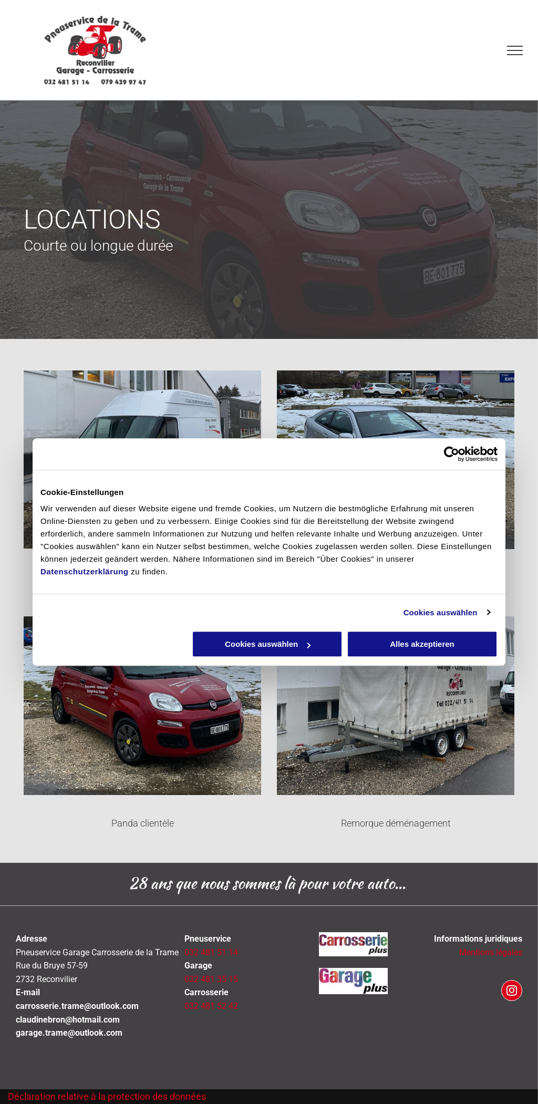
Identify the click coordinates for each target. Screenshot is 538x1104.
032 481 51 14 (211, 952)
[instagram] (511, 992)
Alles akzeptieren (422, 643)
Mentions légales (490, 952)
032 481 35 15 (211, 979)
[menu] (515, 50)
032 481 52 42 (211, 1006)
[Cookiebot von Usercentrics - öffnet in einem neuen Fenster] (452, 454)
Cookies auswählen (441, 612)
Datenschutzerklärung (84, 571)
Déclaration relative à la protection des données (107, 1096)
